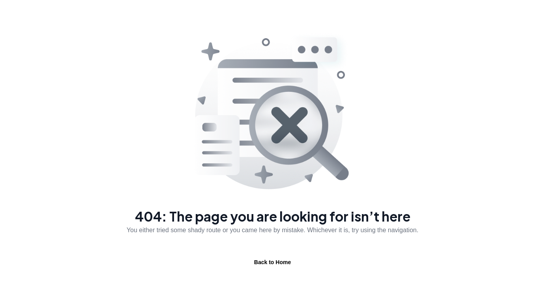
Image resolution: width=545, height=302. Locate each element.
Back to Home (272, 262)
